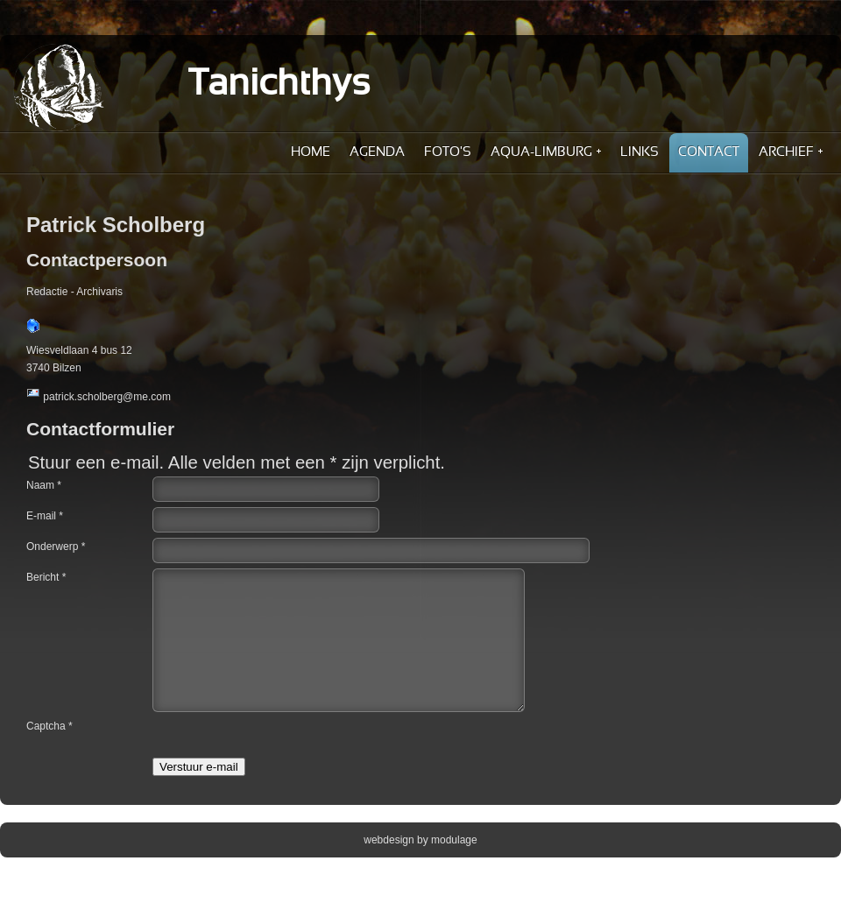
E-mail (44, 516)
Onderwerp (55, 546)
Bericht (46, 577)
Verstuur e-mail (198, 793)
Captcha (49, 752)
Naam (43, 485)
